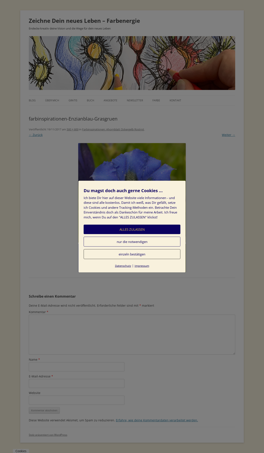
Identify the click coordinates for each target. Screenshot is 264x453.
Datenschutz (123, 266)
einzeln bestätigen (132, 254)
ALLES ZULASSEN (132, 229)
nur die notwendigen (132, 242)
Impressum (142, 266)
